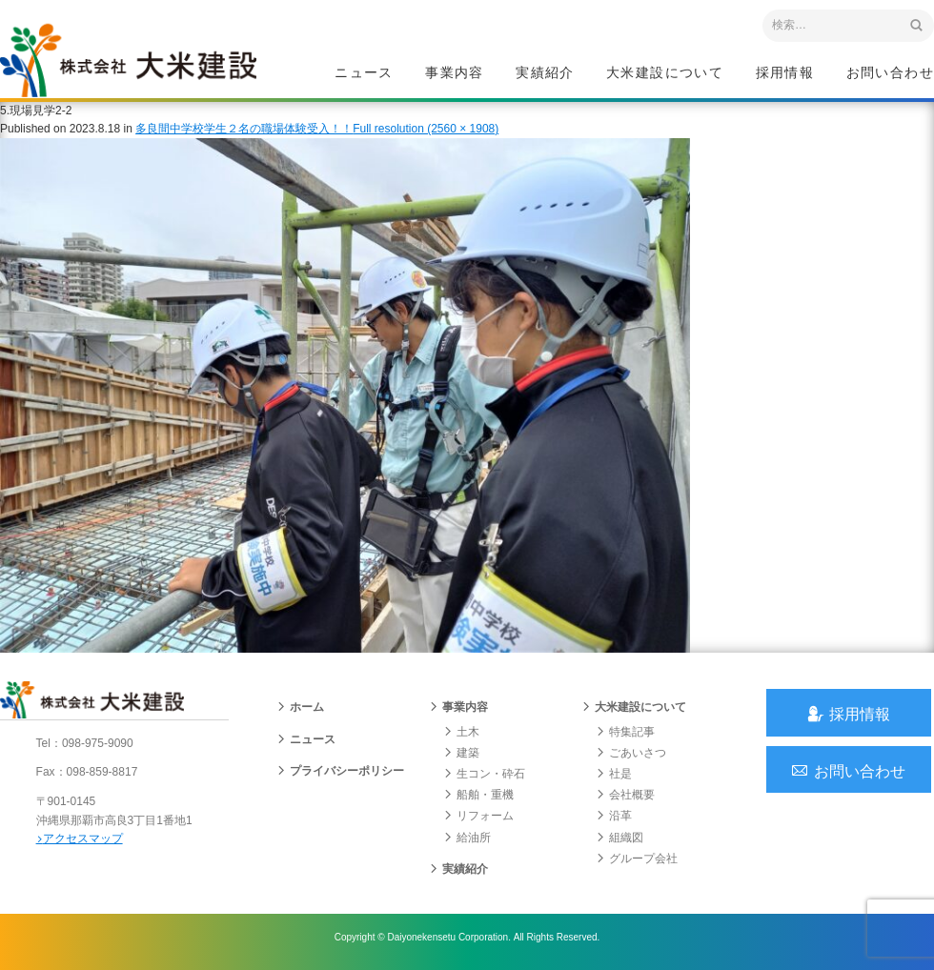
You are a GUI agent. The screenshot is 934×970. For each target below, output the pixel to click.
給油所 (467, 843)
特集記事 (625, 737)
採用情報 (785, 72)
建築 (461, 758)
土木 (461, 737)
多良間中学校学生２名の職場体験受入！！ (244, 132)
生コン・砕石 (484, 779)
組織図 (619, 843)
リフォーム (478, 821)
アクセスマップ (81, 843)
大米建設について (664, 72)
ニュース (364, 72)
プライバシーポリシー (340, 776)
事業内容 (454, 72)
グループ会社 (637, 864)
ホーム (300, 713)
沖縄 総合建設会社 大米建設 (132, 63)
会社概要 (625, 800)
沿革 (614, 821)
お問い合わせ (890, 72)
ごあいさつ (631, 758)
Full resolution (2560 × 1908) (425, 132)
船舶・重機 (478, 800)
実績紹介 (545, 72)
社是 (614, 779)
